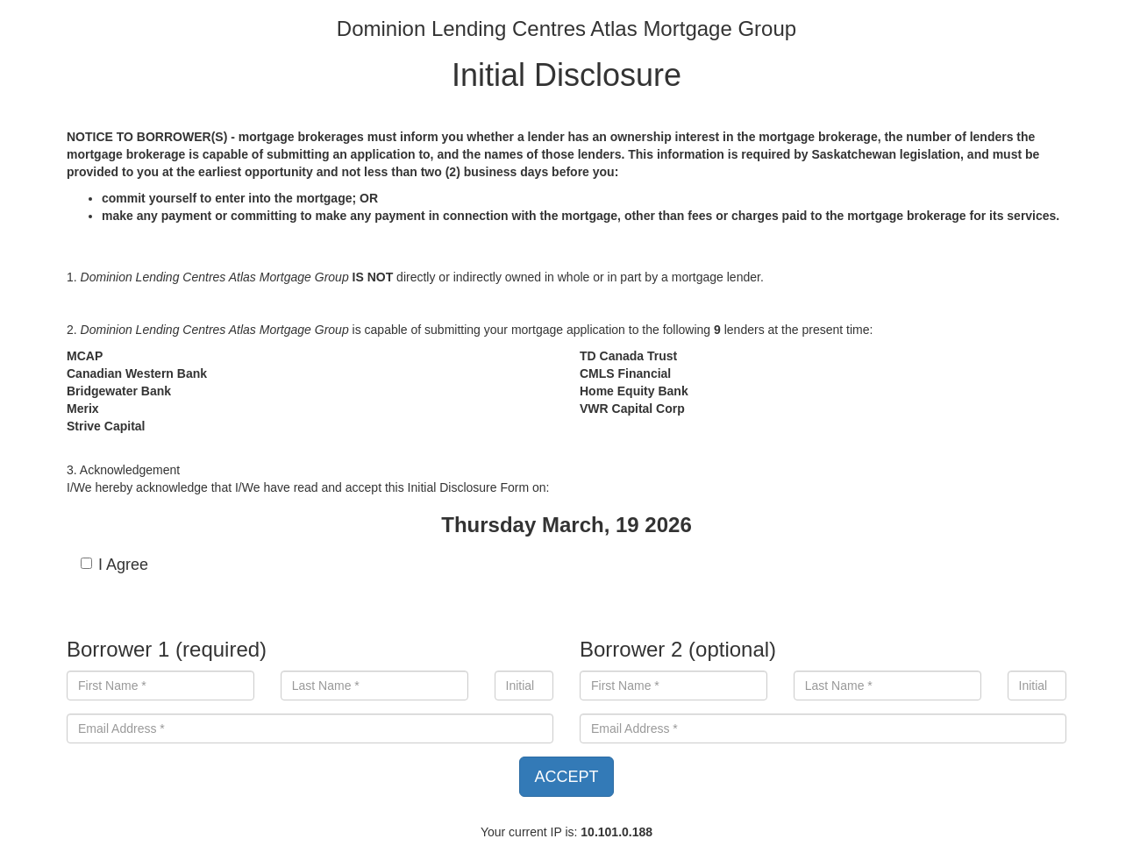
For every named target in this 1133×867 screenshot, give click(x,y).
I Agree (114, 564)
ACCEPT (566, 776)
